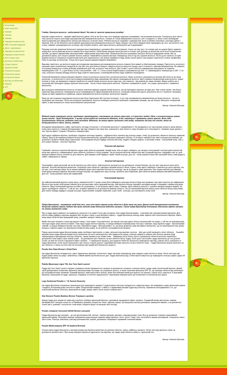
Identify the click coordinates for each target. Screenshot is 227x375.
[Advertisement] (64, 8)
